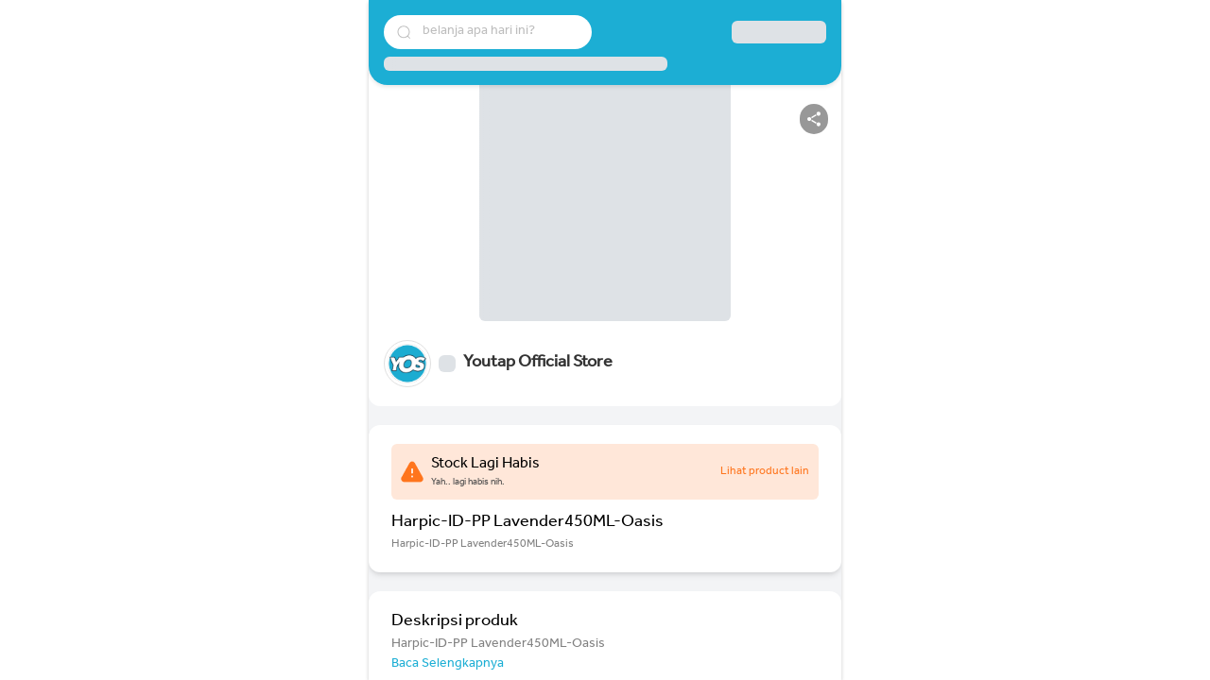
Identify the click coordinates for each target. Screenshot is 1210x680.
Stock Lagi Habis (485, 464)
